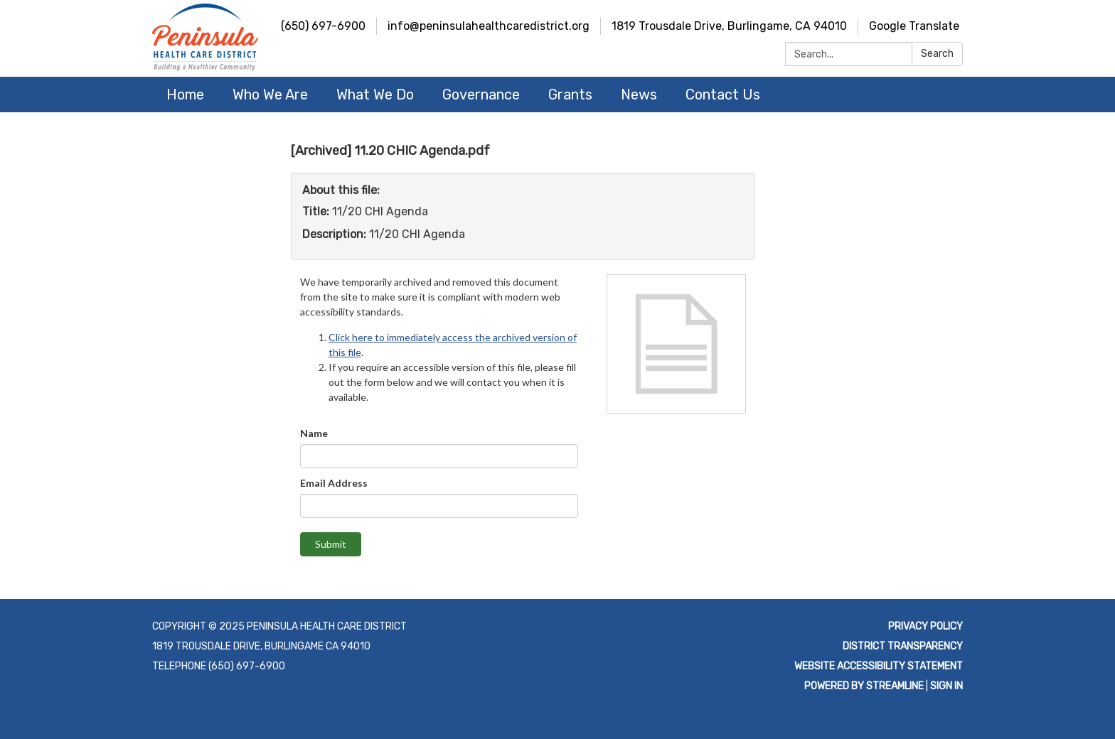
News (639, 94)
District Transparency (903, 646)
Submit (330, 544)
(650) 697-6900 (323, 26)
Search (937, 54)
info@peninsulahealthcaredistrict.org (488, 26)
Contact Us (722, 94)
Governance (481, 94)
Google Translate (914, 26)
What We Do (375, 94)
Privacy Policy (925, 626)
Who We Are (270, 94)
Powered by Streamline (864, 686)
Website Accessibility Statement (878, 666)
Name (314, 433)
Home (185, 94)
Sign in (946, 686)
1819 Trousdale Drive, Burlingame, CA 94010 (729, 26)
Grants (570, 94)
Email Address (334, 483)
